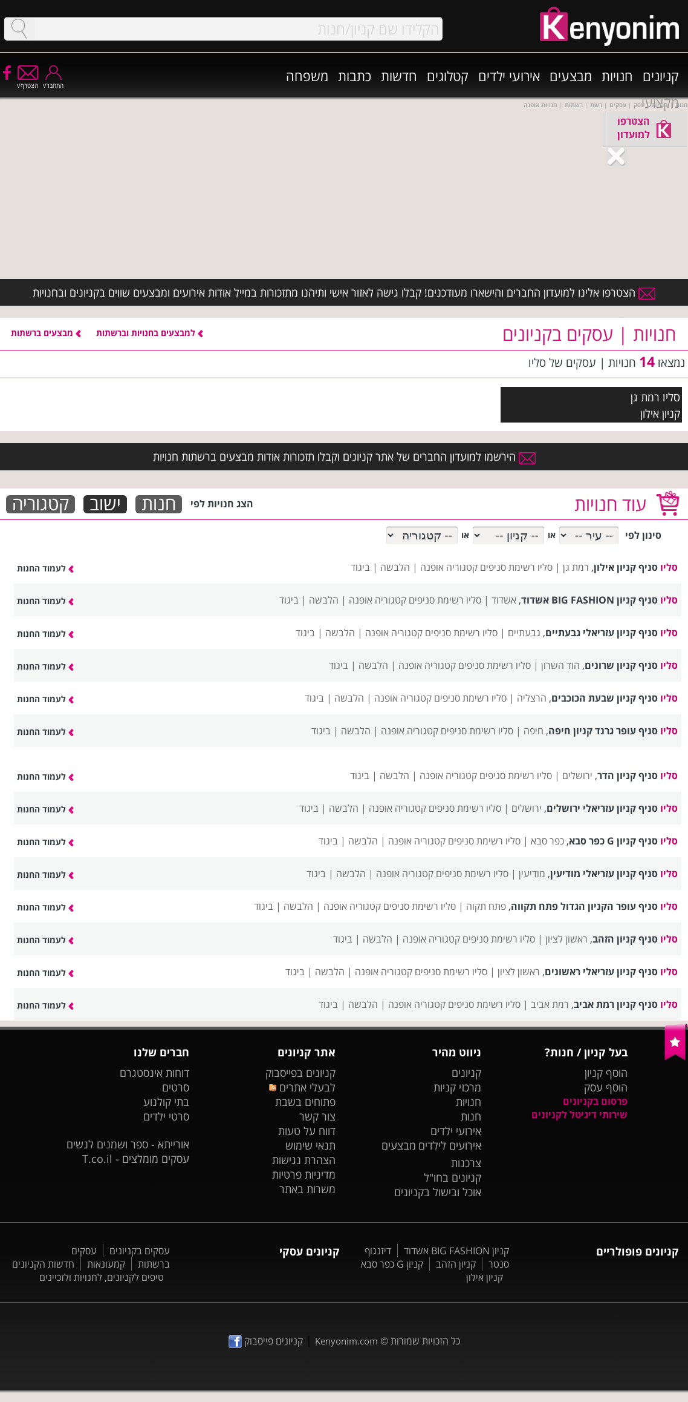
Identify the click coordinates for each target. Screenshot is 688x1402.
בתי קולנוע (166, 1101)
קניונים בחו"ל (452, 1177)
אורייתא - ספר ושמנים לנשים (128, 1144)
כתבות (354, 76)
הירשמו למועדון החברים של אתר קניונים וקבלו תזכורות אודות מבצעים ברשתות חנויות (344, 456)
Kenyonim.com (346, 1341)
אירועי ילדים (509, 76)
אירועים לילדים (449, 1145)
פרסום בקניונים (595, 1101)
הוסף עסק (606, 1087)
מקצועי (660, 102)
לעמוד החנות (45, 568)
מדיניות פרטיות (304, 1174)
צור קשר (317, 1116)
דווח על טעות (307, 1131)
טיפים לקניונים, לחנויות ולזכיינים (101, 1277)
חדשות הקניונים (43, 1264)
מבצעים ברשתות (46, 332)
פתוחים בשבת (305, 1101)
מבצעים (571, 76)
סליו (671, 397)
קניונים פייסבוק (266, 1341)
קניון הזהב (456, 1264)
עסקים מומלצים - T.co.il (135, 1158)
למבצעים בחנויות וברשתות (149, 332)
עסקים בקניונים (139, 1250)
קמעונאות (106, 1264)
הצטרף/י (27, 81)
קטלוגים (448, 76)
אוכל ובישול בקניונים (437, 1192)
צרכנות (466, 1163)
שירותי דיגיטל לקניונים (579, 1114)
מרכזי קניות (457, 1087)
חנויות (617, 76)
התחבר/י (53, 81)
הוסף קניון (606, 1072)
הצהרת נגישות (304, 1160)
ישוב (105, 504)
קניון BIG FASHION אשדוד (456, 1250)
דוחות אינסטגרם (154, 1072)
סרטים (175, 1087)
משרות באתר (307, 1189)
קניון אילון (484, 1277)
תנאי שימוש (310, 1145)
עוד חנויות (610, 504)
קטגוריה (40, 504)
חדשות (399, 76)
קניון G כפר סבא (392, 1264)
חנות (158, 504)
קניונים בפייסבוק (300, 1072)
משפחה (307, 76)
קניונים (661, 76)
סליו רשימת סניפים (516, 567)
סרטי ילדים (166, 1116)
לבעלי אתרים (302, 1087)
